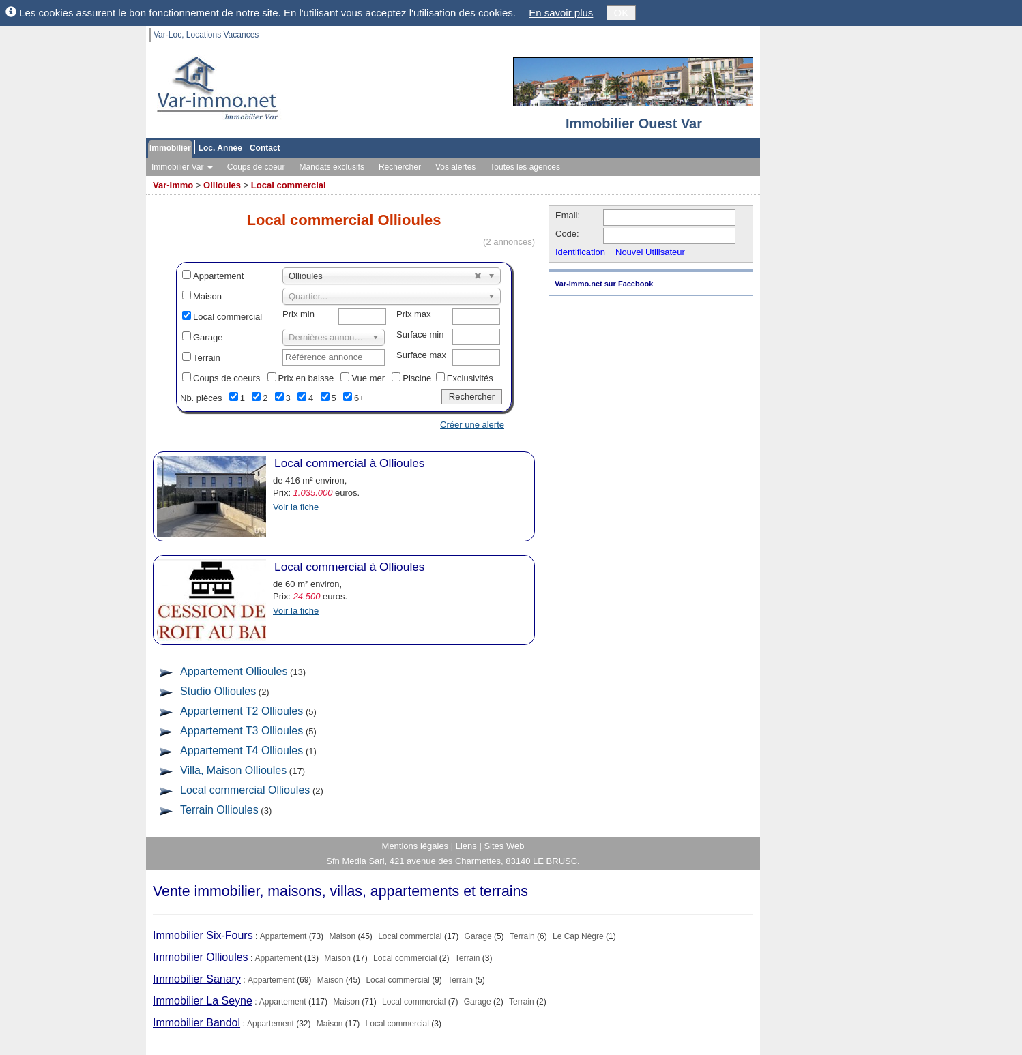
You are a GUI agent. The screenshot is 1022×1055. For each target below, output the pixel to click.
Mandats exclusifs (332, 167)
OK (621, 12)
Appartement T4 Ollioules (241, 750)
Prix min (298, 314)
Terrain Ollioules (219, 810)
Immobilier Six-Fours (203, 935)
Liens (466, 846)
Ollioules (222, 185)
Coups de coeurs (226, 378)
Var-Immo (173, 185)
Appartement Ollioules (233, 671)
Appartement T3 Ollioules (241, 731)
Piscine (417, 378)
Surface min (419, 334)
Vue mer (368, 378)
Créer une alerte (472, 424)
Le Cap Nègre (578, 936)
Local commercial (288, 185)
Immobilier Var (182, 167)
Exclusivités (470, 378)
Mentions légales (415, 846)
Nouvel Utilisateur (650, 252)
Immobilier (170, 148)
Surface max (421, 355)
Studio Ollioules (218, 691)
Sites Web (504, 846)
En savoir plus (561, 12)
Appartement (218, 276)
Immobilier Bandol (196, 1022)
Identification (580, 252)
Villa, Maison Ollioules (233, 770)
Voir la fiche (296, 507)
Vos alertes (455, 167)
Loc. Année (220, 148)
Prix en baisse (306, 378)
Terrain (206, 358)
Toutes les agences (525, 167)
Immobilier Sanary (197, 979)
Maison (207, 296)
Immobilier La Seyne (202, 1001)
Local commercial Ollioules (245, 790)
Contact (265, 148)
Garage (207, 337)
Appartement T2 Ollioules (241, 711)
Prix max (413, 314)
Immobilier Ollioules (200, 957)
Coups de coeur (256, 167)
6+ (359, 398)
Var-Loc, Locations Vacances (206, 35)
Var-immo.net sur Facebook (604, 284)
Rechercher (400, 167)
